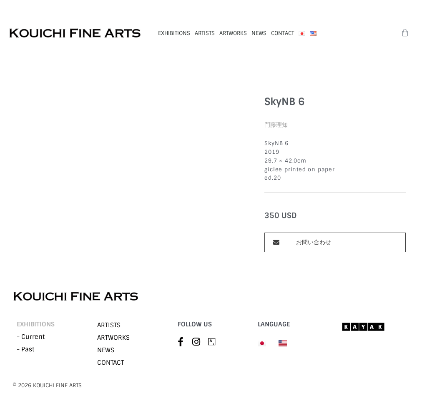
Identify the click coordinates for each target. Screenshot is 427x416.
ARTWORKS (233, 33)
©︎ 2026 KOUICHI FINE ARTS (47, 385)
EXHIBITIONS (174, 33)
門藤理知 (276, 124)
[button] (335, 242)
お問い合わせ (313, 242)
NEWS (258, 33)
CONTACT (282, 33)
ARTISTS (205, 33)
